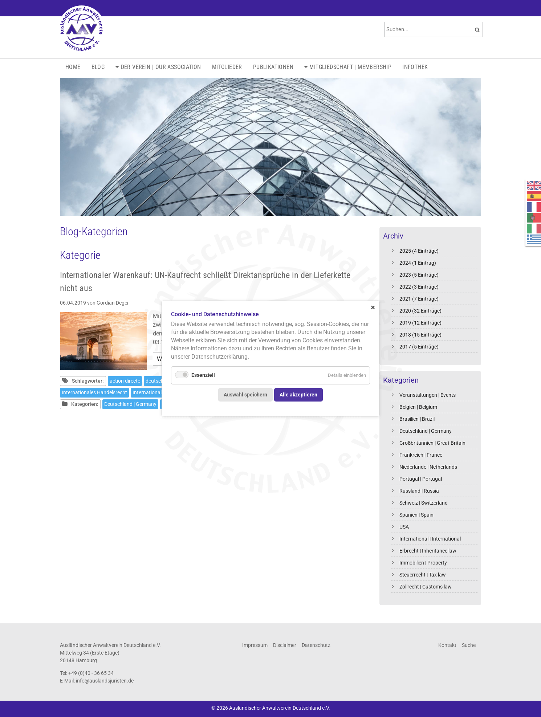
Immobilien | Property (423, 563)
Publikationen (273, 67)
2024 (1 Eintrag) (417, 263)
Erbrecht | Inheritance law (427, 551)
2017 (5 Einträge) (419, 347)
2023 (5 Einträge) (419, 275)
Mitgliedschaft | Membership (350, 67)
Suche (469, 645)
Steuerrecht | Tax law (422, 575)
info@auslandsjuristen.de (105, 681)
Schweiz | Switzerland (423, 503)
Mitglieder (227, 67)
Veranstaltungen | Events (427, 395)
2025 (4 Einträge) (419, 251)
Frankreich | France (420, 455)
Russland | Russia (419, 491)
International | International (430, 539)
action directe (125, 381)
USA (404, 527)
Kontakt (447, 645)
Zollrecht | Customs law (425, 587)
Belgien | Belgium (418, 407)
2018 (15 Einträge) (420, 335)
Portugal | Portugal (420, 479)
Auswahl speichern (245, 394)
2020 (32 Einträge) (420, 311)
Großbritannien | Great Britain (432, 443)
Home (73, 67)
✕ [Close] (372, 307)
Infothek (415, 67)
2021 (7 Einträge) (419, 299)
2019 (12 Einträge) (420, 323)
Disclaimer (284, 645)
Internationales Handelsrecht (94, 392)
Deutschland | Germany (425, 431)
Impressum (255, 645)
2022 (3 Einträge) (419, 287)
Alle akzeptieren (298, 394)
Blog (98, 67)
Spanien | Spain (416, 515)
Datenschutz (316, 645)
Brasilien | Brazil (417, 419)
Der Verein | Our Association (161, 67)
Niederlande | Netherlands (428, 467)
